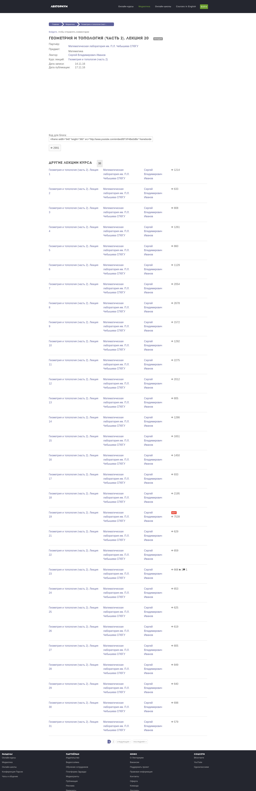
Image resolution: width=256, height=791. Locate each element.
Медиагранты (72, 776)
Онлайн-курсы (126, 6)
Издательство (72, 757)
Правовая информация (141, 771)
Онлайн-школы (163, 6)
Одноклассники (201, 767)
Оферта (134, 781)
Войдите (53, 32)
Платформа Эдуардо (76, 771)
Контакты (134, 776)
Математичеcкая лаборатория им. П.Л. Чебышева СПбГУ (103, 46)
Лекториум (59, 6)
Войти (204, 7)
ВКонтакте (199, 757)
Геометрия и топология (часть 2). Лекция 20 (97, 24)
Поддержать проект (139, 767)
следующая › (124, 741)
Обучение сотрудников (77, 767)
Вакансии (134, 762)
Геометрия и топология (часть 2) (88, 59)
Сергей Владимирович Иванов (86, 55)
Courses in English (186, 6)
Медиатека (144, 6)
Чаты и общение (10, 776)
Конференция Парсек (12, 771)
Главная (55, 24)
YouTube (198, 762)
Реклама (70, 785)
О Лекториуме (137, 757)
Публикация (72, 781)
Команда (134, 785)
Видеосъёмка (72, 762)
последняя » (140, 741)
